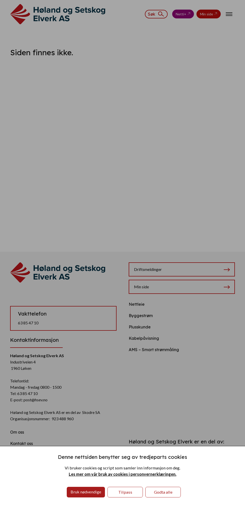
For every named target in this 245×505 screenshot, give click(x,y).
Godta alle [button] (163, 492)
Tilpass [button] (125, 492)
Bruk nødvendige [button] (86, 491)
